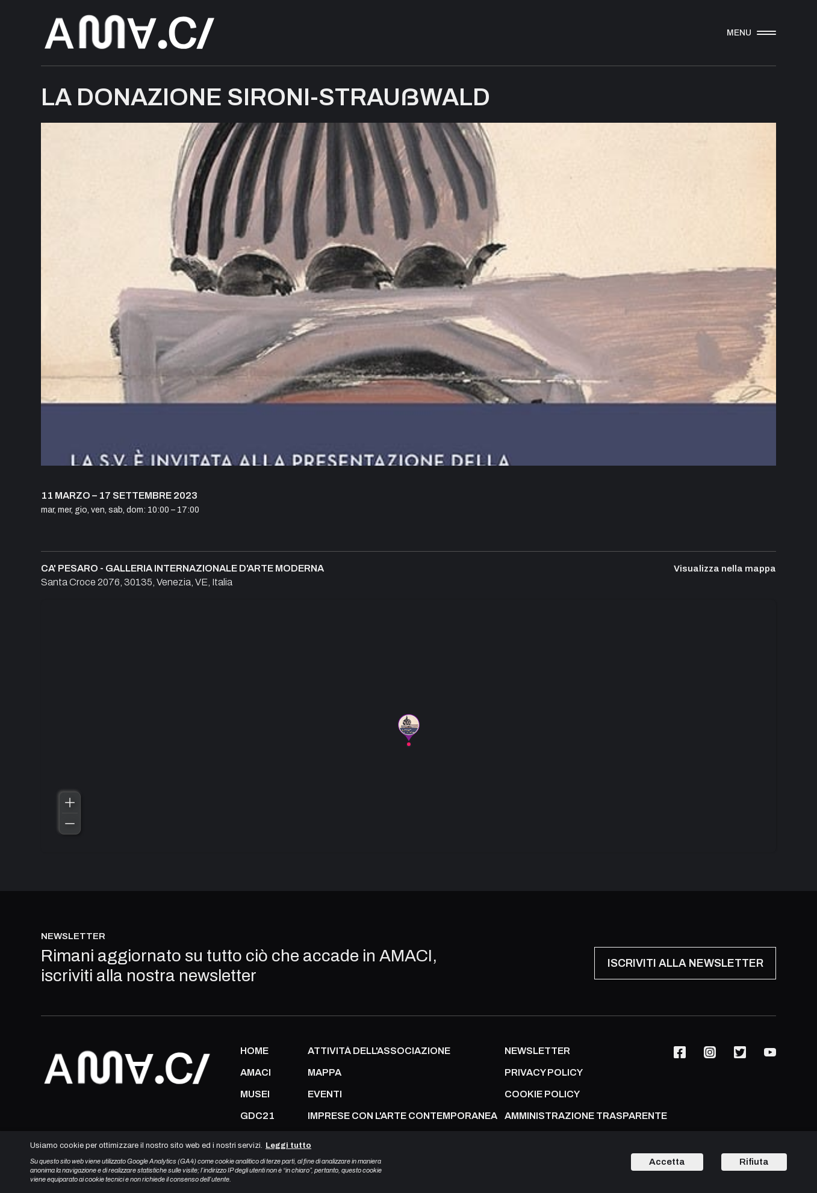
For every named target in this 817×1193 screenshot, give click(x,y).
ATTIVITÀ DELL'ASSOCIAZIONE (379, 1051)
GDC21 (257, 1116)
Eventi (325, 1094)
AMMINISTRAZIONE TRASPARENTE (586, 1116)
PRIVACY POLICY (544, 1072)
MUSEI (255, 1094)
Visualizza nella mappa (725, 568)
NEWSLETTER (537, 1051)
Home (254, 1051)
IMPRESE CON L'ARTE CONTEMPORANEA (402, 1116)
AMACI (255, 1072)
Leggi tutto (288, 1145)
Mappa (324, 1072)
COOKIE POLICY (542, 1094)
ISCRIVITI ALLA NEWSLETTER (685, 963)
